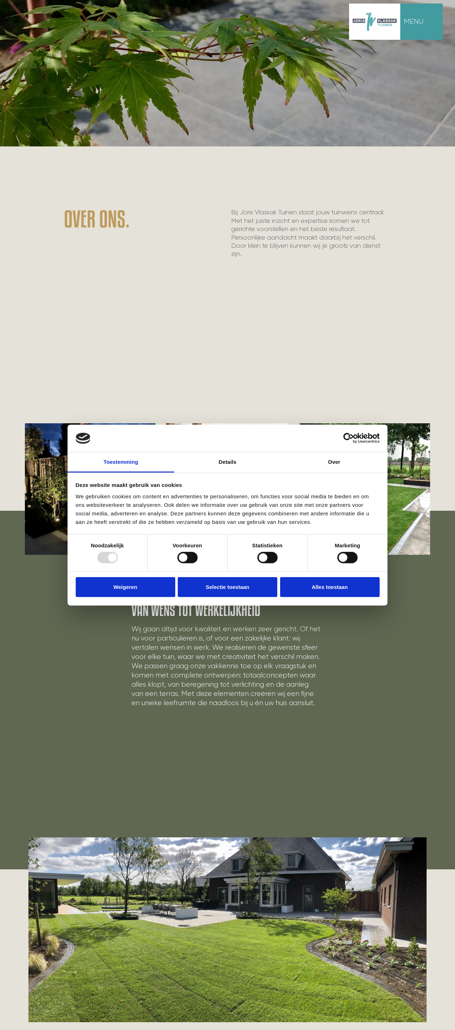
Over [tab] (334, 462)
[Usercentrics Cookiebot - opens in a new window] (348, 438)
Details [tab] (227, 462)
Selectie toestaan (228, 587)
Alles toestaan (330, 587)
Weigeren (125, 587)
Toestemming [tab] (120, 462)
